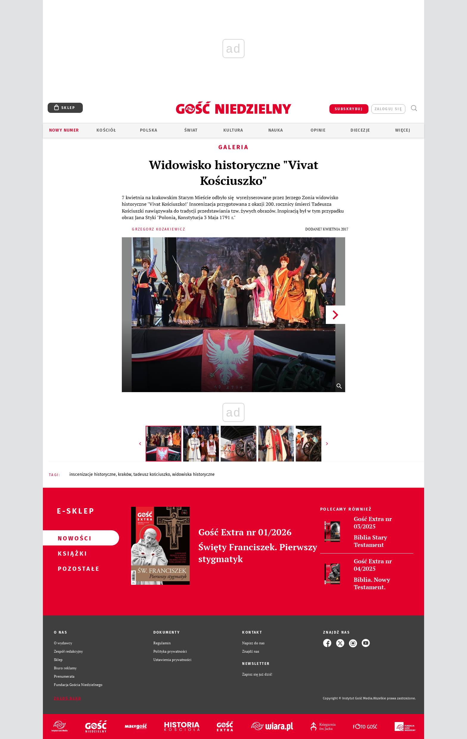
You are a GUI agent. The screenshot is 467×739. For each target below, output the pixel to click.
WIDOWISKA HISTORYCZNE (193, 474)
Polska (148, 130)
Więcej (402, 130)
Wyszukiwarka (413, 108)
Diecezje (360, 130)
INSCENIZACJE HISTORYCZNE (92, 474)
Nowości (71, 538)
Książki (71, 553)
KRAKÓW (124, 474)
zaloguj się (388, 109)
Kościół (106, 130)
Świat (191, 130)
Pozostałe (71, 568)
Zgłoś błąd (67, 698)
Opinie (318, 130)
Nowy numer (64, 130)
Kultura (233, 130)
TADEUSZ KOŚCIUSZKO (151, 474)
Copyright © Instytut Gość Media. (348, 698)
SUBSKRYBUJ (349, 109)
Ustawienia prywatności (172, 659)
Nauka (275, 130)
